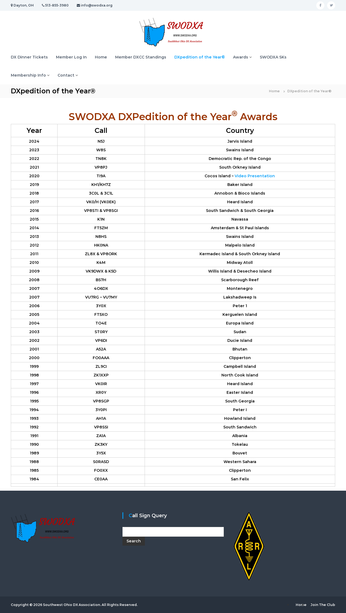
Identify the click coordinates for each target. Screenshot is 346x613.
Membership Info (28, 75)
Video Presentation (255, 175)
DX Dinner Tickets (29, 57)
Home (101, 57)
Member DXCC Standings (140, 57)
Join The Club (323, 605)
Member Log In (71, 57)
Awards (240, 57)
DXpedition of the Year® (199, 57)
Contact (66, 75)
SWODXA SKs (273, 57)
